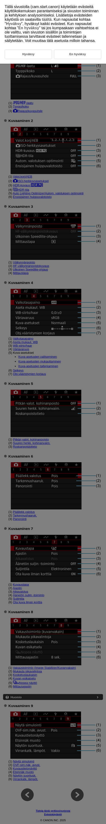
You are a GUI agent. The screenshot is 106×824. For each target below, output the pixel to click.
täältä (47, 19)
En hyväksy (28, 28)
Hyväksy (13, 24)
